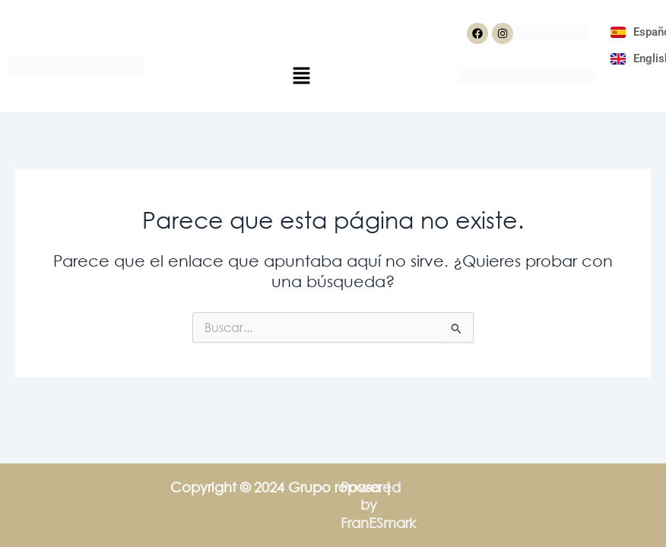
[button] (301, 76)
